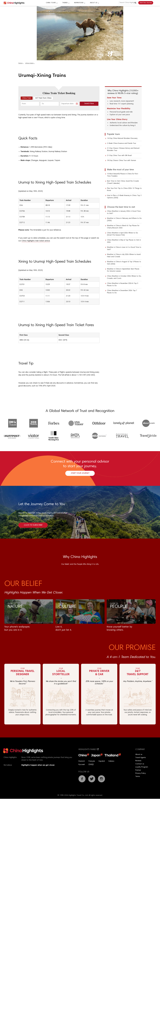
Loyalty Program (141, 767)
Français (92, 761)
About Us (93, 3)
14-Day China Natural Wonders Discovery (122, 138)
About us (138, 754)
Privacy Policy (140, 773)
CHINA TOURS (51, 3)
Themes (65, 3)
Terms (137, 776)
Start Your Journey (146, 2)
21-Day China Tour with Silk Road (119, 155)
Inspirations (78, 3)
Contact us (139, 764)
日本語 (91, 764)
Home (20, 63)
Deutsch (81, 761)
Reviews (138, 761)
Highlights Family (88, 750)
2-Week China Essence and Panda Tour (121, 143)
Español (102, 761)
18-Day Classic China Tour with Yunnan (121, 160)
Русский (81, 764)
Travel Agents (140, 757)
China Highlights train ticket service (36, 241)
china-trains (29, 63)
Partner (138, 770)
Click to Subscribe (33, 525)
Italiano (111, 761)
